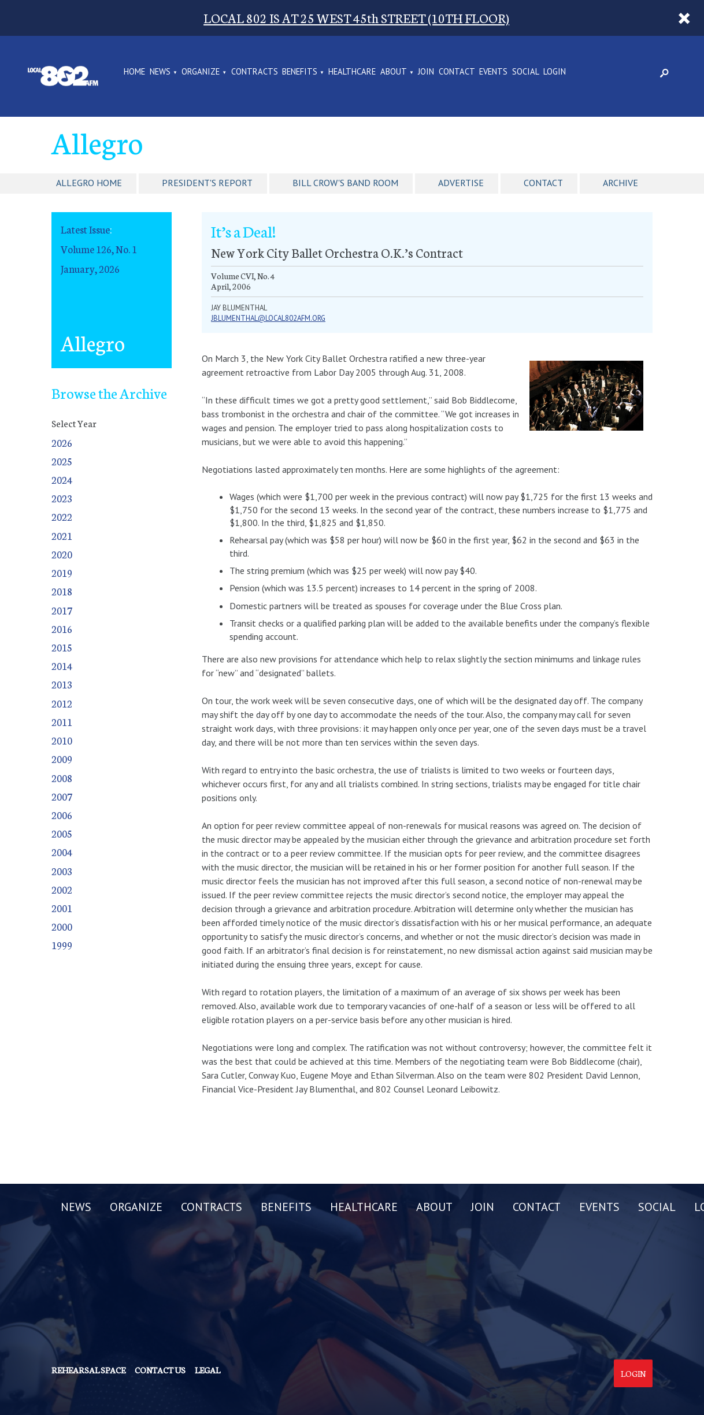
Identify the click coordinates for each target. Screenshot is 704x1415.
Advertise (461, 182)
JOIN (426, 72)
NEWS (160, 72)
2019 (61, 572)
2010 (61, 740)
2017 (61, 610)
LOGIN (554, 72)
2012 (61, 703)
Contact (543, 182)
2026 (61, 442)
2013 (61, 684)
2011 (61, 721)
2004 (61, 851)
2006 (61, 814)
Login (633, 1373)
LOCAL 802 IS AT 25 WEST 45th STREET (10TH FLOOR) (356, 18)
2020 (61, 554)
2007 (61, 796)
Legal (207, 1370)
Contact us (160, 1370)
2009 (61, 758)
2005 (61, 833)
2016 (61, 628)
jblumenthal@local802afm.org (268, 318)
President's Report (207, 182)
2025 (61, 461)
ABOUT (393, 72)
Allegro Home (89, 182)
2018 (61, 591)
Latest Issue (85, 229)
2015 (61, 647)
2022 (61, 516)
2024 (61, 479)
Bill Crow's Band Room (345, 182)
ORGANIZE (200, 72)
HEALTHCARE (352, 72)
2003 (61, 871)
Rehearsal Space (88, 1370)
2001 (61, 908)
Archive (620, 182)
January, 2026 (90, 268)
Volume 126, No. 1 (99, 249)
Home (134, 72)
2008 (61, 778)
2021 (61, 535)
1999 (61, 945)
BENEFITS (299, 72)
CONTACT (457, 72)
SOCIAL (525, 72)
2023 (61, 498)
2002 (61, 889)
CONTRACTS (254, 72)
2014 (61, 665)
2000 (61, 926)
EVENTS (493, 72)
